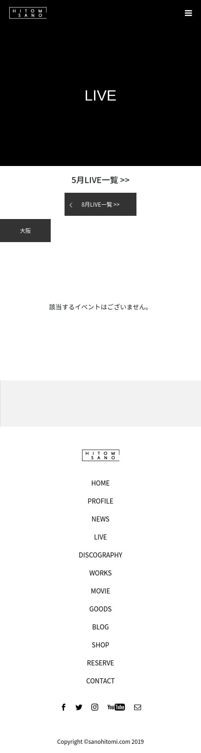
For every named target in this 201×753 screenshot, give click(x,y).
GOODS (100, 608)
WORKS (100, 572)
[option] (100, 403)
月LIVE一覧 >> (100, 179)
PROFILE (100, 501)
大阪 (25, 230)
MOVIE (100, 590)
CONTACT (100, 680)
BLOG (100, 626)
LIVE (100, 537)
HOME (100, 483)
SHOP (100, 644)
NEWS (101, 519)
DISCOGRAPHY (100, 554)
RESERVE (100, 662)
